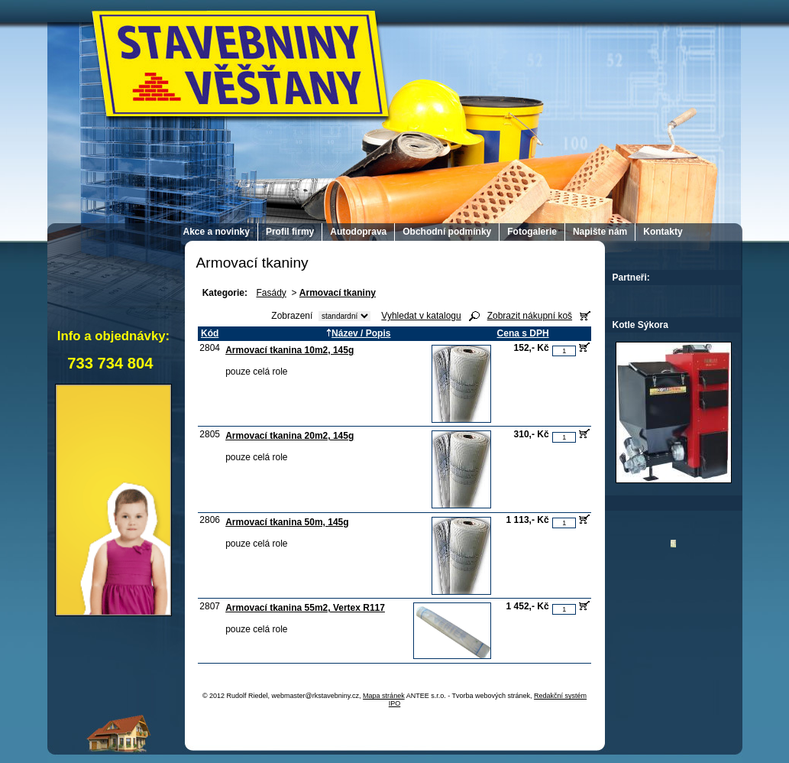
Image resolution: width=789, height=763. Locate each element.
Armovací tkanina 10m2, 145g (289, 350)
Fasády (271, 292)
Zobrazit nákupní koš (529, 315)
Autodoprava (358, 231)
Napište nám (600, 231)
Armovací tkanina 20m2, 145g (289, 435)
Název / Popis (358, 333)
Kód (209, 333)
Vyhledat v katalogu (421, 315)
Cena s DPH (523, 333)
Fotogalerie (532, 231)
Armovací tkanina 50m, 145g (286, 522)
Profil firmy (290, 231)
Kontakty (662, 231)
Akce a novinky (216, 231)
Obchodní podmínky (447, 231)
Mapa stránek (384, 696)
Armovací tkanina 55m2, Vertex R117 (305, 607)
